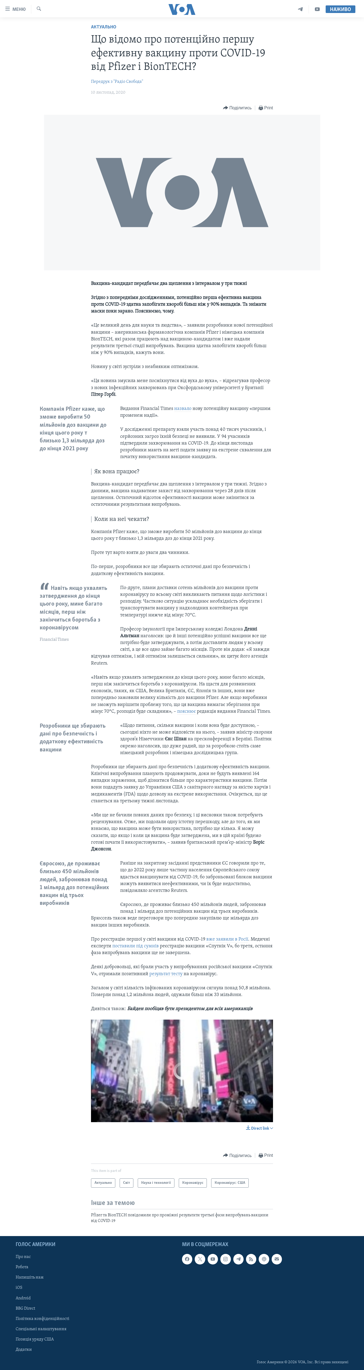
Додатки (24, 1350)
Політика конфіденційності (42, 1319)
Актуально (103, 27)
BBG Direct (25, 1308)
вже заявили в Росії (227, 939)
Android (23, 1298)
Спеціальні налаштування (41, 1329)
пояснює (186, 711)
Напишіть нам (29, 1278)
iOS (19, 1288)
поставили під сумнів (135, 946)
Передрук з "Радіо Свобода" (117, 82)
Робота (22, 1267)
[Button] (237, 108)
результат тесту (166, 974)
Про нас (23, 1257)
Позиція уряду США (35, 1339)
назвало (182, 408)
